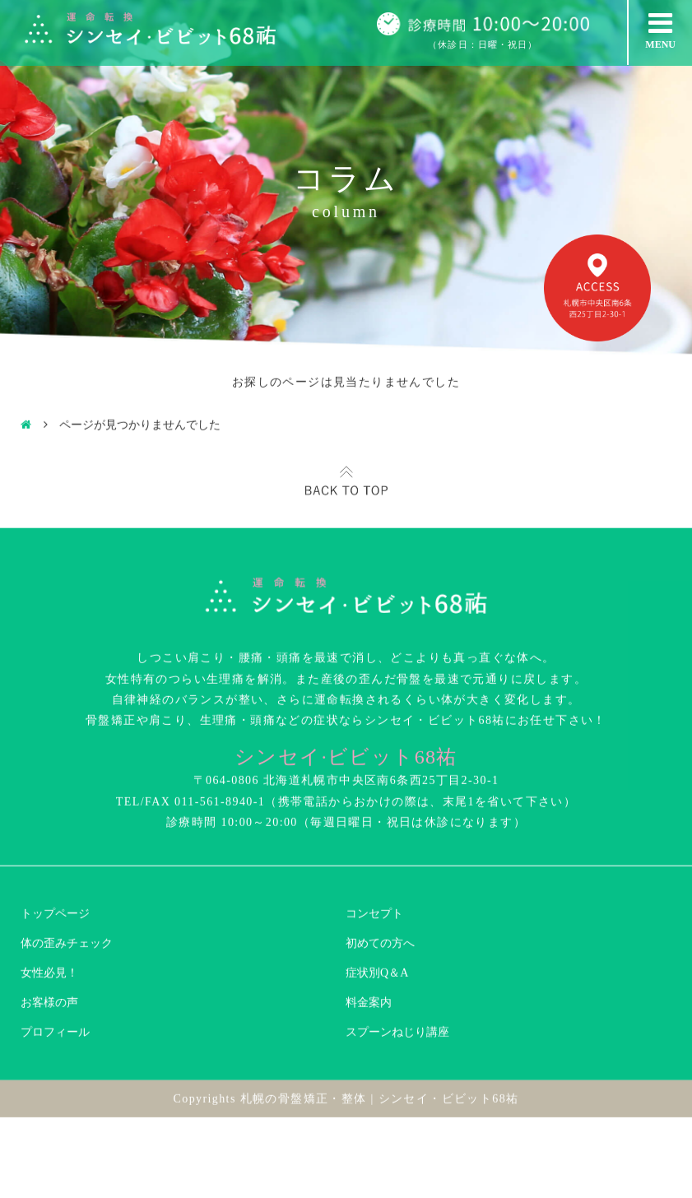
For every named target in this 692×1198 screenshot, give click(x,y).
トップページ (55, 858)
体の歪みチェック (67, 888)
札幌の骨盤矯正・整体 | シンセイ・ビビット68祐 (379, 1044)
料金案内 (369, 947)
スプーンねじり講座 (397, 977)
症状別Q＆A (377, 918)
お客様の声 (49, 947)
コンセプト (374, 858)
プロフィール (55, 977)
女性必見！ (49, 918)
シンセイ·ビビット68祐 (346, 702)
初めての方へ (380, 888)
